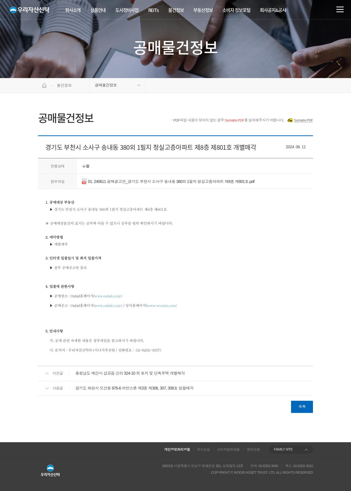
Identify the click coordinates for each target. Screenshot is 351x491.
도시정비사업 (126, 10)
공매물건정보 (106, 85)
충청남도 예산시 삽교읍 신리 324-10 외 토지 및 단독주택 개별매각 (130, 373)
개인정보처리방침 (177, 449)
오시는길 (203, 449)
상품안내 (98, 10)
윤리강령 (253, 449)
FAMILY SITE (283, 449)
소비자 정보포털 (236, 10)
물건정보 (176, 10)
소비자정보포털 (228, 449)
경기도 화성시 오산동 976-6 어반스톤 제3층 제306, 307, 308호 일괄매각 (134, 388)
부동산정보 (203, 10)
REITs (153, 10)
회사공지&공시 (273, 10)
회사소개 (72, 10)
